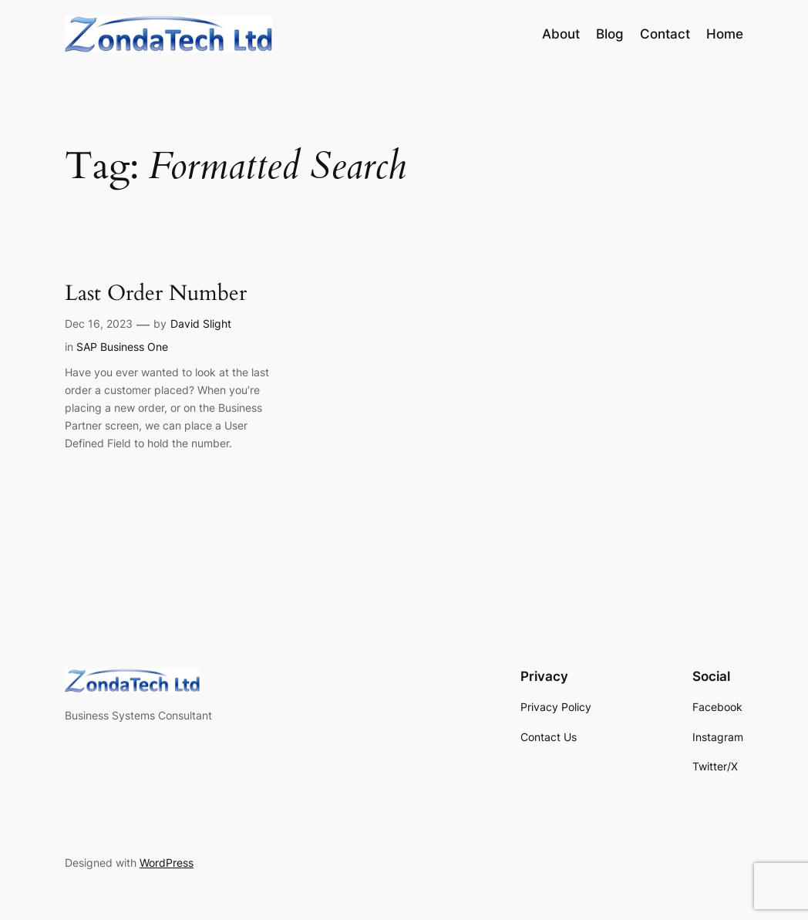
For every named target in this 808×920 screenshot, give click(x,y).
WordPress (167, 862)
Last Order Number (156, 293)
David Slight (200, 323)
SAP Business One (122, 346)
